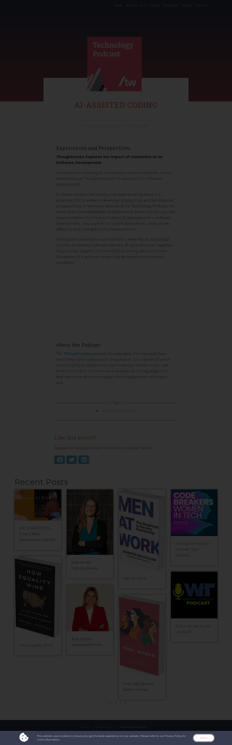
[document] (116, 372)
